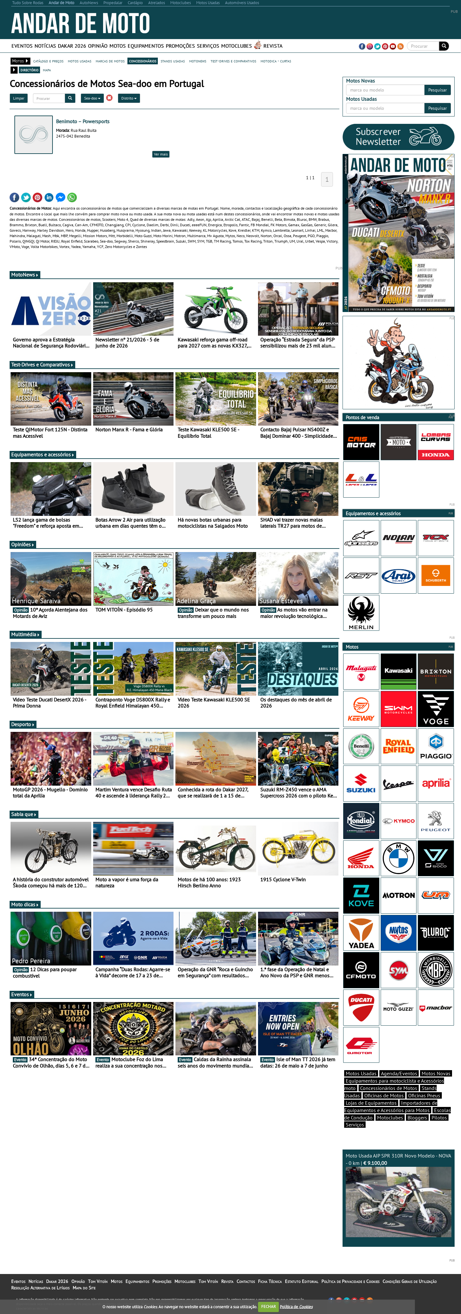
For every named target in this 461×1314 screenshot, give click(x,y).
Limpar (18, 98)
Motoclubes (236, 46)
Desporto (23, 724)
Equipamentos (146, 46)
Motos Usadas (361, 1073)
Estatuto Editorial (301, 1281)
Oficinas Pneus (424, 1095)
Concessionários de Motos (388, 1088)
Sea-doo (92, 98)
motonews (197, 61)
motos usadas (79, 61)
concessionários (142, 61)
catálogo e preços (48, 61)
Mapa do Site (84, 1288)
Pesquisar (437, 90)
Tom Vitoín (98, 1281)
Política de (296, 1306)
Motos (117, 46)
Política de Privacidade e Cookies (350, 1281)
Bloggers (417, 1117)
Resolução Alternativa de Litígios (40, 1288)
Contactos (246, 1281)
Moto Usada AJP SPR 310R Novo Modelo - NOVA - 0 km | (398, 1194)
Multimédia (25, 634)
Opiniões (23, 544)
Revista (272, 46)
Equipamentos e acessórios (43, 454)
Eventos (22, 46)
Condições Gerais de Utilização (410, 1281)
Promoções (180, 46)
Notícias (45, 46)
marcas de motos (110, 61)
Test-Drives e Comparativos (42, 364)
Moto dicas (25, 904)
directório (29, 70)
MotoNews (25, 274)
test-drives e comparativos (233, 61)
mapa (47, 70)
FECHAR (268, 1306)
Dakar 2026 (72, 46)
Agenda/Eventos (399, 1073)
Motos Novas (436, 1073)
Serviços (208, 46)
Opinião (98, 46)
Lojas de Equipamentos (371, 1103)
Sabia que (24, 814)
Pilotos (439, 1117)
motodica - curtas (276, 61)
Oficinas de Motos (384, 1095)
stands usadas (173, 61)
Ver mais (161, 154)
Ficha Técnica (270, 1281)
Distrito (129, 98)
